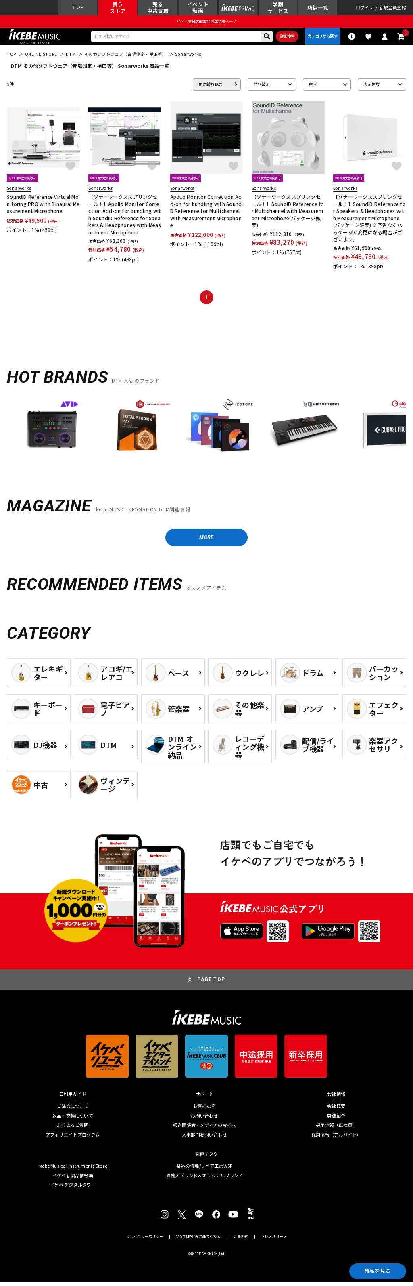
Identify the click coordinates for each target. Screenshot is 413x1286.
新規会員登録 (392, 8)
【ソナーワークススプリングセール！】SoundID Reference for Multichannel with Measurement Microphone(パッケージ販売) (288, 213)
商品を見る (375, 1270)
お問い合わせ (204, 1119)
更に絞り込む (210, 87)
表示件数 (371, 87)
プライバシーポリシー (144, 1241)
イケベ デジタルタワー (73, 1189)
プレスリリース (274, 1241)
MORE (206, 540)
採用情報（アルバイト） (336, 1138)
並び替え (261, 87)
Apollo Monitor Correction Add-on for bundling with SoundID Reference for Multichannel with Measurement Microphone (206, 213)
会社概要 (336, 1110)
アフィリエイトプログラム (73, 1138)
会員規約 (240, 1241)
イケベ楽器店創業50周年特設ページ (206, 22)
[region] (206, 434)
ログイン (365, 8)
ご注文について (73, 1110)
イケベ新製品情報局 (72, 1179)
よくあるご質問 (73, 1129)
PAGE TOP (211, 983)
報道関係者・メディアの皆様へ (204, 1129)
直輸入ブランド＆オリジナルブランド (204, 1179)
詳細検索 (284, 38)
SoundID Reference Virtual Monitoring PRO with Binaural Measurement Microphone (43, 206)
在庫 (313, 87)
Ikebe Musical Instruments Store (72, 1170)
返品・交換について (72, 1119)
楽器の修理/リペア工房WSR (204, 1170)
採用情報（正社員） (336, 1129)
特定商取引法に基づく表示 (198, 1241)
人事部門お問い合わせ (204, 1138)
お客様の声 (204, 1110)
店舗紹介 (336, 1119)
